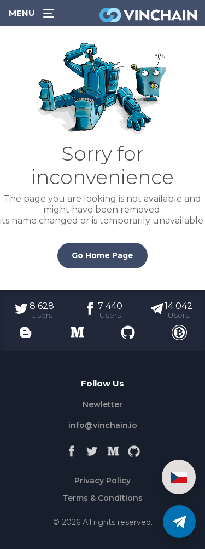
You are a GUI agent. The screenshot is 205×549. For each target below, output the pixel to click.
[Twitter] (92, 448)
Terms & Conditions (103, 498)
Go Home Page (102, 255)
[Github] (133, 448)
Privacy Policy (102, 480)
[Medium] (113, 448)
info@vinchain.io (102, 425)
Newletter (102, 404)
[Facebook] (71, 448)
